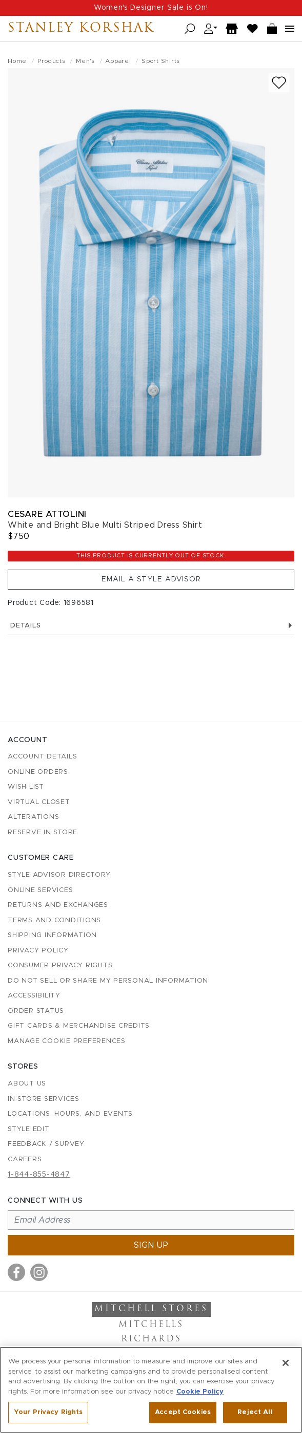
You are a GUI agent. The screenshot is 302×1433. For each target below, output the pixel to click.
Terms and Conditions (54, 920)
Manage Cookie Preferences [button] (67, 1041)
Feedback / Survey (46, 1144)
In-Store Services (43, 1099)
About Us (27, 1083)
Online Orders (38, 772)
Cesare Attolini (47, 514)
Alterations (33, 817)
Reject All (254, 1412)
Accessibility (34, 995)
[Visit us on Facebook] (16, 1272)
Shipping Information (52, 935)
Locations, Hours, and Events (70, 1114)
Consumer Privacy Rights (60, 965)
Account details (42, 756)
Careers (25, 1159)
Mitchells (151, 1325)
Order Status (36, 1011)
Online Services (40, 890)
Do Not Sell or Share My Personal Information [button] (108, 981)
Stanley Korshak (81, 29)
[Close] (285, 1363)
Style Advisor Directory (59, 875)
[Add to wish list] (279, 82)
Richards (151, 1339)
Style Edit (29, 1129)
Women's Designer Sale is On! (151, 7)
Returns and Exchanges (58, 905)
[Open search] (190, 29)
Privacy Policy (38, 950)
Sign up (151, 1245)
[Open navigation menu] (289, 28)
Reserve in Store (42, 832)
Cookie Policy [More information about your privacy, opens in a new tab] (200, 1391)
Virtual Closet (39, 802)
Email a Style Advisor (151, 579)
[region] (151, 1390)
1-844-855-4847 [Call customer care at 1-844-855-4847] (39, 1174)
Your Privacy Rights (48, 1412)
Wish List (26, 787)
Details (151, 625)
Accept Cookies (183, 1412)
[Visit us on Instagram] (39, 1272)
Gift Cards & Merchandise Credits (79, 1026)
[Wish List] (253, 29)
